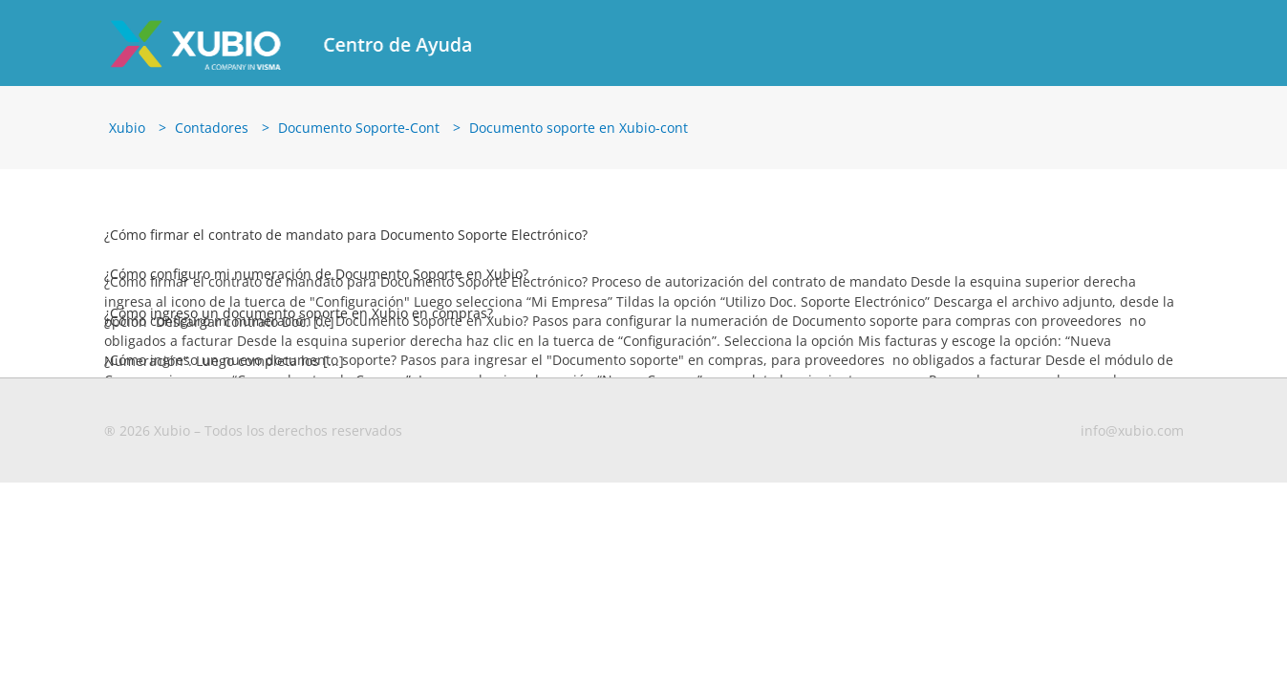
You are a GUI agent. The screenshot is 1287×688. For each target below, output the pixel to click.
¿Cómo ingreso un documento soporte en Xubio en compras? (298, 306)
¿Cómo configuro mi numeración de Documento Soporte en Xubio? (316, 267)
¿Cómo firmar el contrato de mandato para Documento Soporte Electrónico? (346, 228)
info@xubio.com (1132, 424)
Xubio (127, 121)
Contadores (211, 121)
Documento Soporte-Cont (359, 121)
